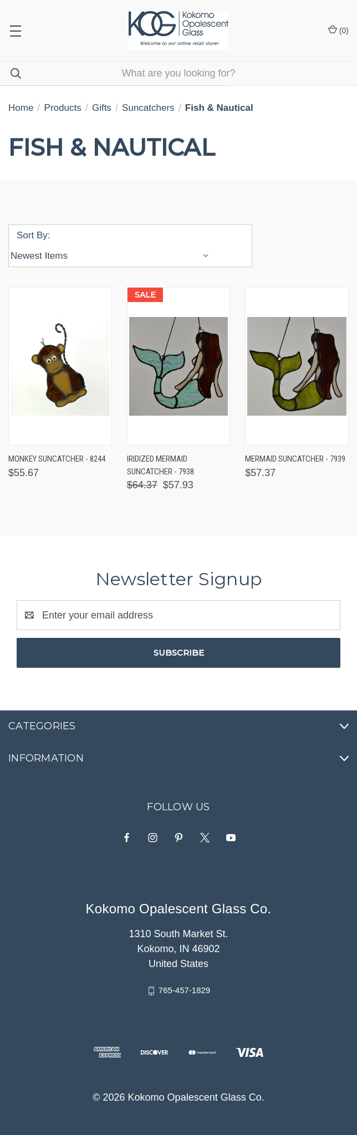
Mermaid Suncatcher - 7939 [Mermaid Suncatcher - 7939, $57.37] (295, 459)
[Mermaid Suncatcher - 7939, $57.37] (296, 366)
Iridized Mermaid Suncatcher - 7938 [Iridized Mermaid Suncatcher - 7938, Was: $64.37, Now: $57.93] (160, 465)
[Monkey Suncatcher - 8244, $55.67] (60, 366)
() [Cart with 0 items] (338, 30)
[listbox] (112, 256)
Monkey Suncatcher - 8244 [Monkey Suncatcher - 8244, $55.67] (56, 459)
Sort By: (33, 235)
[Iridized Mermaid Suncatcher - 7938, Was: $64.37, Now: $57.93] (178, 366)
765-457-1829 (184, 990)
